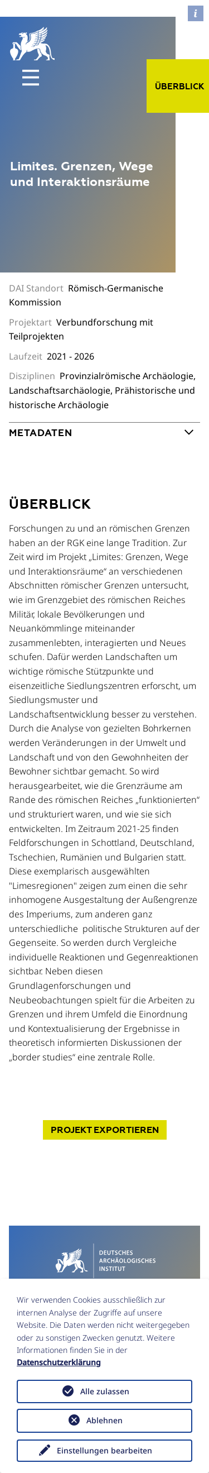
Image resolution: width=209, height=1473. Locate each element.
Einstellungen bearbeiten (104, 1450)
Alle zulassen (104, 1391)
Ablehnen (104, 1420)
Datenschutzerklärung (59, 1362)
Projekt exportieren (105, 1130)
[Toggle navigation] (31, 78)
